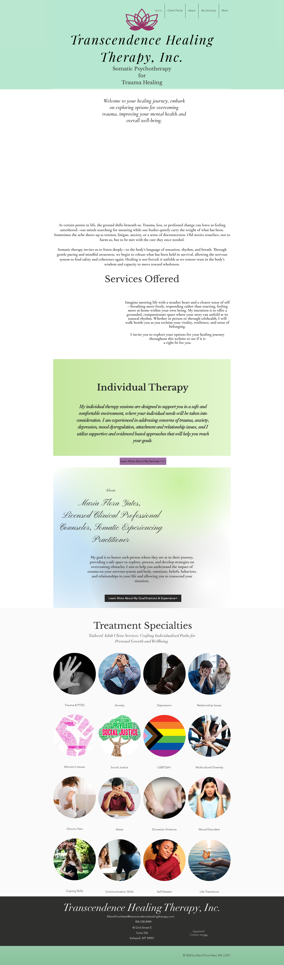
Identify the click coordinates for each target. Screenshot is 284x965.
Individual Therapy (143, 387)
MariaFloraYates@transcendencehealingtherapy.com (140, 916)
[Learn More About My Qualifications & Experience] (143, 598)
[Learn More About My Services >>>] (143, 461)
